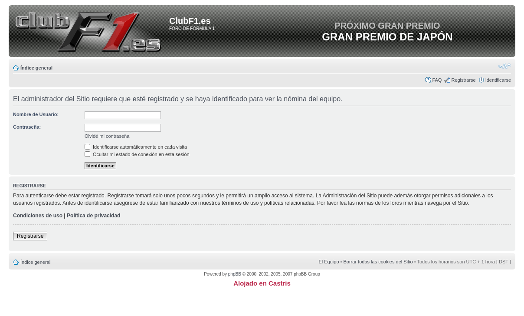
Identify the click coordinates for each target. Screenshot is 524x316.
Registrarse (463, 80)
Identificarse (498, 80)
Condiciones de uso (37, 216)
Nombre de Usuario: (36, 114)
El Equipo (328, 261)
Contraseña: (27, 127)
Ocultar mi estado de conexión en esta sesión (137, 154)
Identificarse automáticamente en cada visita (136, 147)
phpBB (234, 274)
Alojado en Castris (262, 283)
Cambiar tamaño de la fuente (504, 66)
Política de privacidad (93, 216)
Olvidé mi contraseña (107, 136)
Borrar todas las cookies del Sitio (378, 261)
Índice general (36, 67)
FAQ (437, 80)
